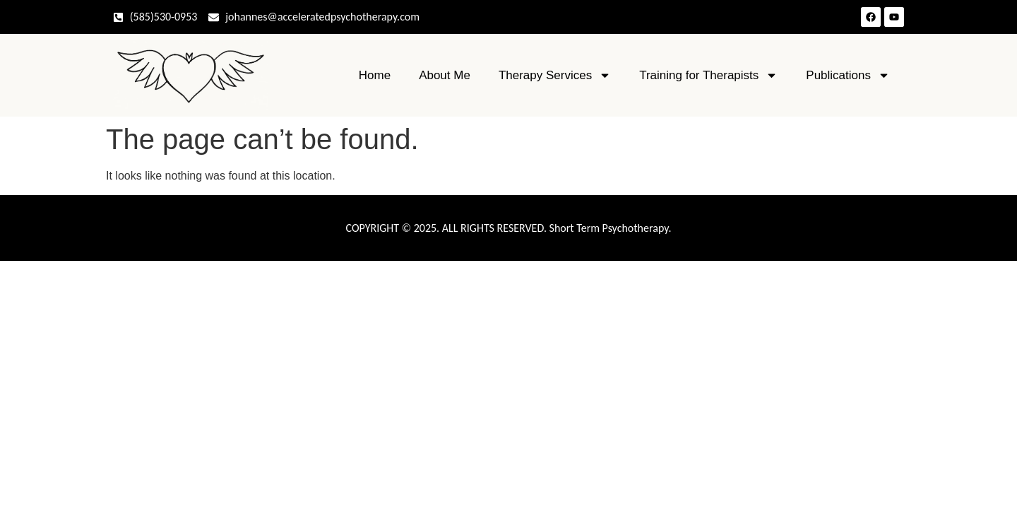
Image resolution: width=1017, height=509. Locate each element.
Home (375, 75)
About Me (444, 75)
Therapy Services (555, 75)
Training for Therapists (708, 75)
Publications (848, 75)
